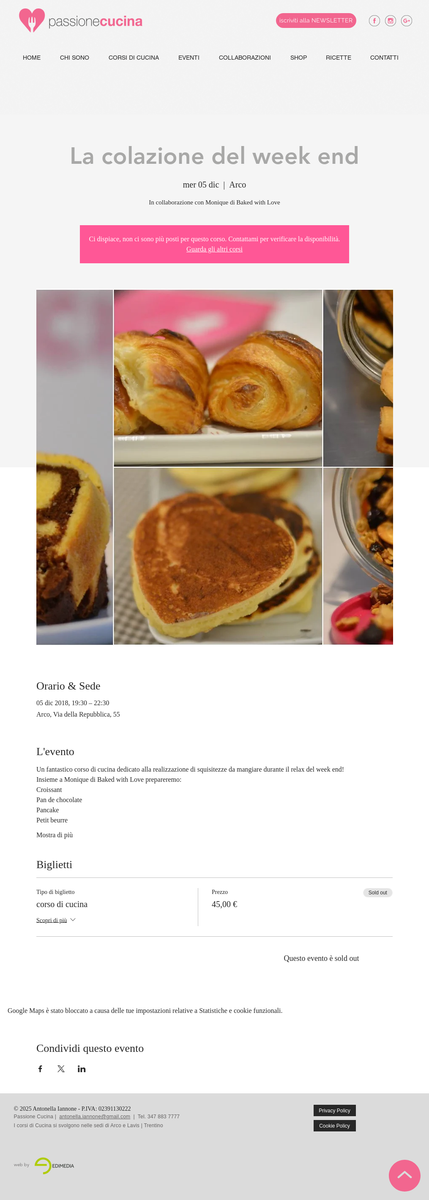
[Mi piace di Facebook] (397, 1116)
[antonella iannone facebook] (374, 20)
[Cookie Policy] (335, 1125)
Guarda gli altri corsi (214, 249)
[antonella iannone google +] (406, 20)
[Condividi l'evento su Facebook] (40, 1068)
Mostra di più (54, 835)
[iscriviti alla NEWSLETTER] (316, 20)
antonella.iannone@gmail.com (94, 1117)
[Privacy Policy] (335, 1110)
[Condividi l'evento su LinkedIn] (82, 1068)
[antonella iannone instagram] (390, 20)
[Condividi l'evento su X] (61, 1068)
